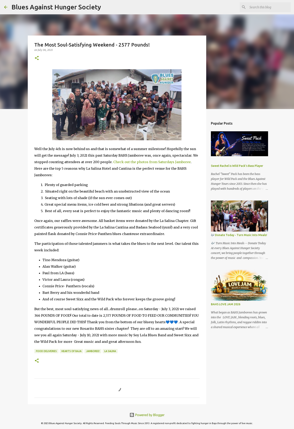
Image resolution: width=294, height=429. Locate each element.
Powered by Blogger (147, 415)
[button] (36, 58)
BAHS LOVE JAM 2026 (225, 304)
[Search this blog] (269, 7)
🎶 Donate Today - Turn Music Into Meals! (239, 235)
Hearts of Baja (71, 351)
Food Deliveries (46, 351)
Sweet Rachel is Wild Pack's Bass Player (237, 165)
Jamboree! (93, 351)
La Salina (110, 351)
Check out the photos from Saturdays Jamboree (151, 162)
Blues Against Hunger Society (56, 7)
